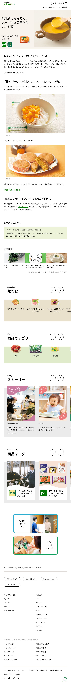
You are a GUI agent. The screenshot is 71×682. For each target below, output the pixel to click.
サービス (38, 610)
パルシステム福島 (41, 652)
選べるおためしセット (49, 579)
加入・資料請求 (62, 7)
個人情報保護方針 (42, 670)
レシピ (37, 599)
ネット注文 (57, 3)
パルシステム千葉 (9, 652)
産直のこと (7, 606)
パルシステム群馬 (41, 648)
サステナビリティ (9, 610)
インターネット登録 (41, 606)
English (17, 674)
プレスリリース (22, 670)
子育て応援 (39, 630)
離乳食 (19, 567)
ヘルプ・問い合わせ (41, 618)
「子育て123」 (23, 207)
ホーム (6, 567)
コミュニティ (39, 602)
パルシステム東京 (9, 644)
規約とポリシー (8, 674)
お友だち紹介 (39, 626)
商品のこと (12, 567)
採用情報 (31, 670)
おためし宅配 (12, 584)
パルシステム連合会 (9, 670)
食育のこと (7, 602)
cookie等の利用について (56, 670)
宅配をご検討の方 (49, 7)
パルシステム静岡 (41, 655)
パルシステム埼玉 (9, 655)
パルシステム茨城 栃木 (10, 659)
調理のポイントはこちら (12, 190)
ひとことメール (40, 622)
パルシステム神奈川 (9, 648)
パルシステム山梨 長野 (42, 644)
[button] (61, 290)
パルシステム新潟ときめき (43, 659)
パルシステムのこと (9, 595)
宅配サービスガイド (41, 614)
